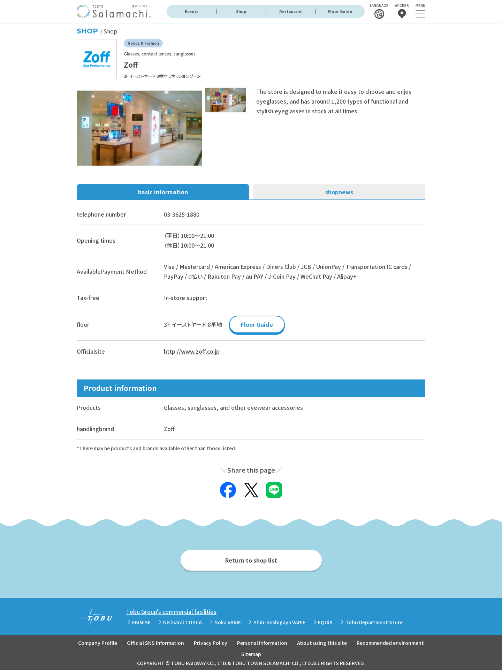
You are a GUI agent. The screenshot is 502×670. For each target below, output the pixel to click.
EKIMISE (141, 622)
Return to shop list (251, 560)
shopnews (339, 192)
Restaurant (290, 11)
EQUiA (325, 622)
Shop (241, 11)
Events (191, 11)
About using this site (322, 642)
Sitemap (251, 653)
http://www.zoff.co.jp (192, 351)
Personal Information (262, 642)
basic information (163, 192)
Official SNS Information (155, 642)
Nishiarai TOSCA (182, 622)
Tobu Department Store (374, 622)
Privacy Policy (210, 642)
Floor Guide (340, 11)
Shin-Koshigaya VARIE (279, 622)
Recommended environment (390, 642)
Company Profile (97, 642)
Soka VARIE (228, 622)
